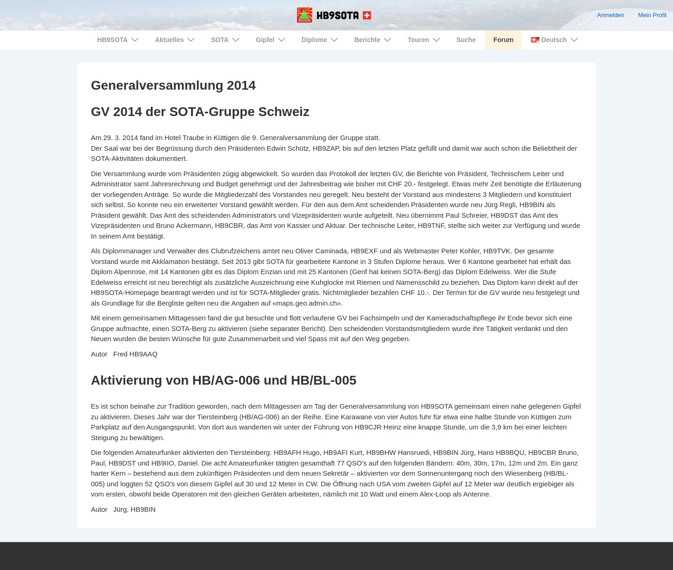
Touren (425, 39)
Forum (504, 39)
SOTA (226, 39)
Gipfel (272, 39)
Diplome (321, 39)
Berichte (374, 39)
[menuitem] (554, 40)
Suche (466, 39)
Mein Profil (652, 15)
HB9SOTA (119, 39)
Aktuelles (176, 39)
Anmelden (610, 15)
